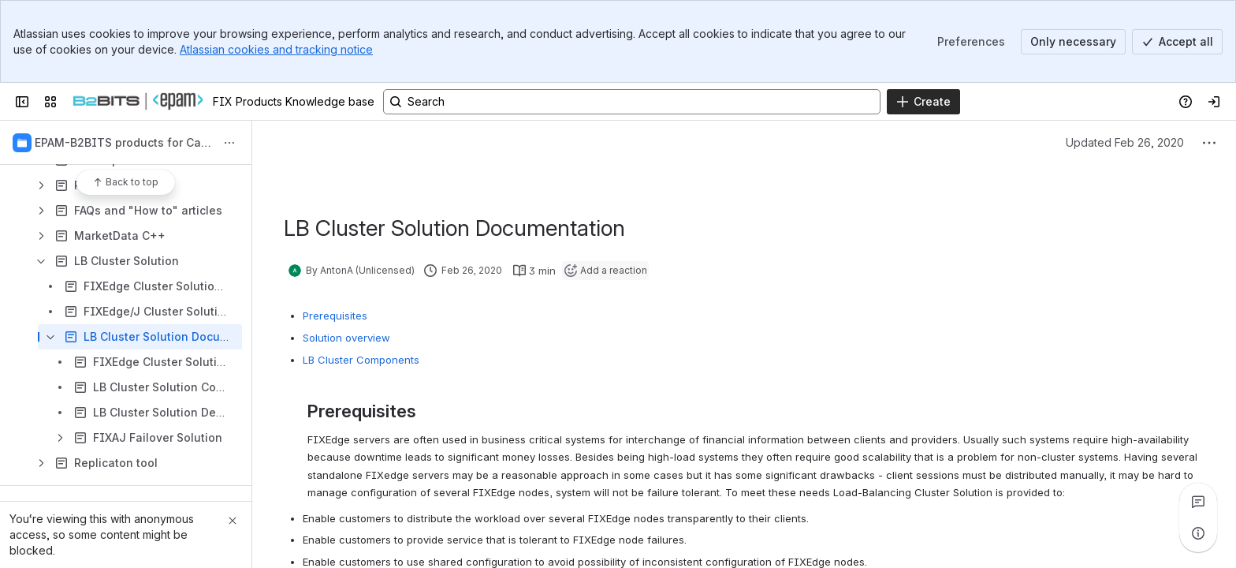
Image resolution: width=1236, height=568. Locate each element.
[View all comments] (1198, 501)
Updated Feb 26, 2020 (1125, 142)
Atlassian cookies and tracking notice (276, 49)
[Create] (923, 101)
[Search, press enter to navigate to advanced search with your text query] (631, 101)
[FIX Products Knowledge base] (138, 101)
